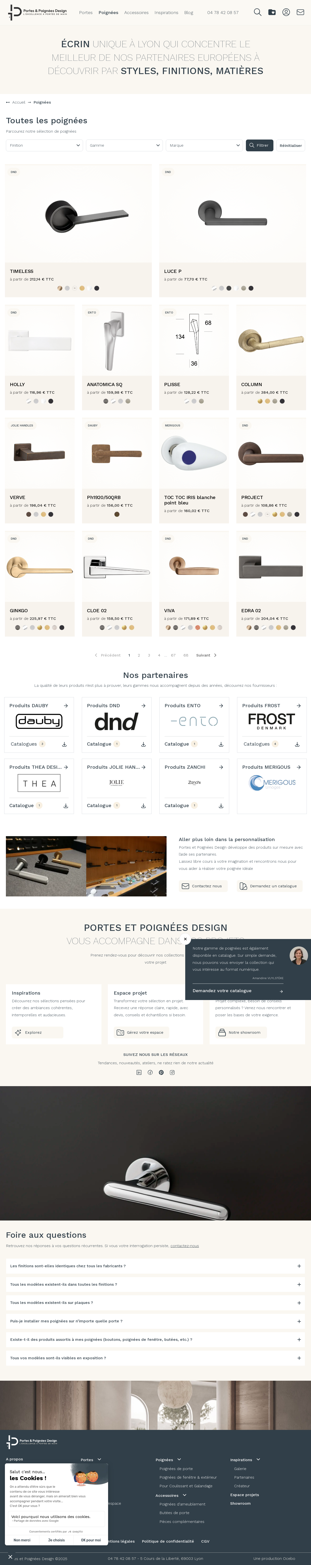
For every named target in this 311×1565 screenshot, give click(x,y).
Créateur (242, 1486)
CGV (205, 1541)
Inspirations (166, 12)
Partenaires (244, 1477)
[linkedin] (139, 1073)
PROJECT (252, 497)
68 (186, 655)
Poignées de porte (176, 1468)
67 (173, 655)
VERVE (17, 497)
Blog (188, 12)
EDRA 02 (251, 610)
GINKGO (19, 610)
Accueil (18, 102)
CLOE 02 (96, 610)
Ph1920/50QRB (103, 497)
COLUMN (251, 384)
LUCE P (173, 271)
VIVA (169, 610)
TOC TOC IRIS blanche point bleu (189, 500)
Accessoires (136, 12)
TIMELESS (21, 271)
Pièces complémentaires (181, 1521)
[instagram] (172, 1073)
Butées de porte (174, 1512)
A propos (14, 1459)
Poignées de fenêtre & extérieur (188, 1477)
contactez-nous (184, 1245)
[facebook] (150, 1073)
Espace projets (244, 1494)
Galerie (240, 1468)
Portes (86, 12)
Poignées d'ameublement (182, 1504)
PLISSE (172, 384)
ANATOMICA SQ (104, 384)
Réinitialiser (291, 145)
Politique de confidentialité (168, 1541)
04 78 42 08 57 (122, 1558)
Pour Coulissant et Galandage (185, 1486)
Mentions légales (118, 1541)
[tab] (155, 1266)
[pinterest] (161, 1073)
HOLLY (17, 384)
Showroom (240, 1503)
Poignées (108, 12)
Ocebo (289, 1558)
